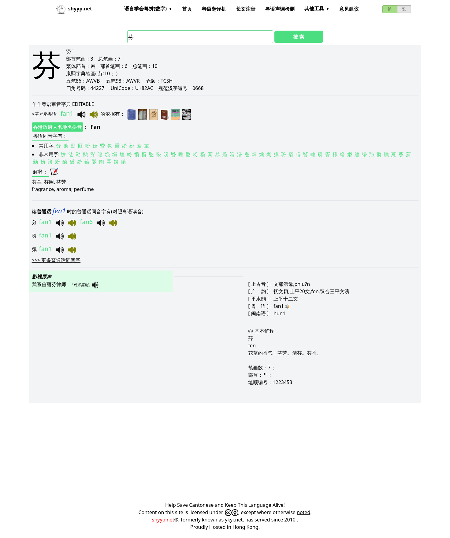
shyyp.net (163, 519)
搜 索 (298, 36)
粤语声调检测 (280, 9)
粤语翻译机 (214, 9)
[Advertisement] (212, 448)
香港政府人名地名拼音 (57, 127)
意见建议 (349, 9)
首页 (187, 9)
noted (303, 512)
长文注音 (245, 9)
